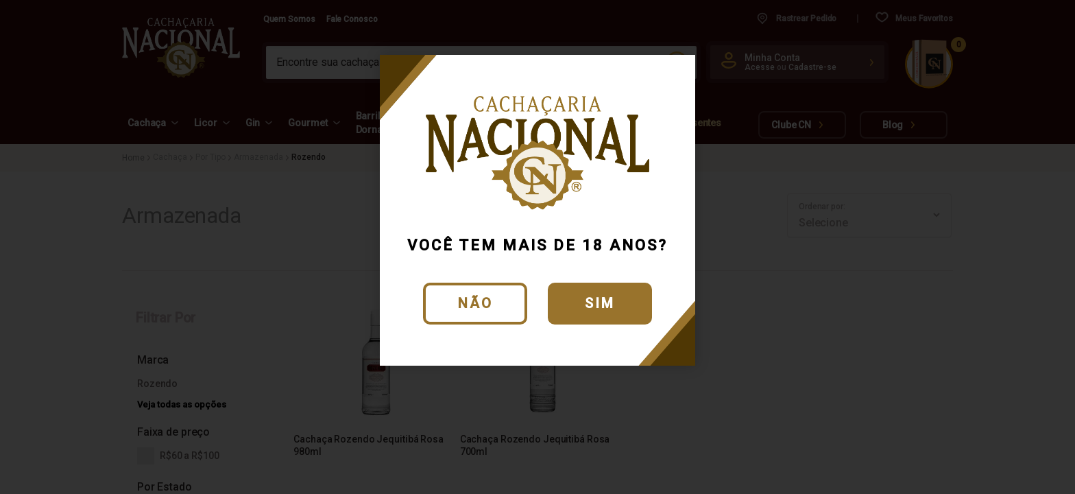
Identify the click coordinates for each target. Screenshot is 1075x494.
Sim (600, 303)
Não (475, 303)
